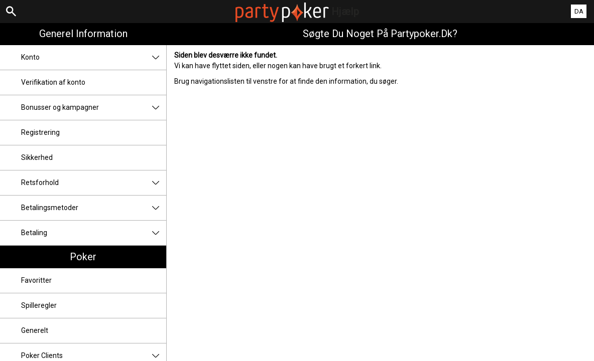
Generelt (34, 330)
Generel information (83, 34)
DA (578, 11)
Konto (93, 57)
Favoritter (36, 280)
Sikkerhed (37, 157)
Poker (83, 257)
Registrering (40, 132)
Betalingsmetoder (93, 208)
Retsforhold (93, 182)
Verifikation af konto (53, 82)
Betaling (93, 233)
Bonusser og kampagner (93, 107)
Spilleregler (39, 305)
